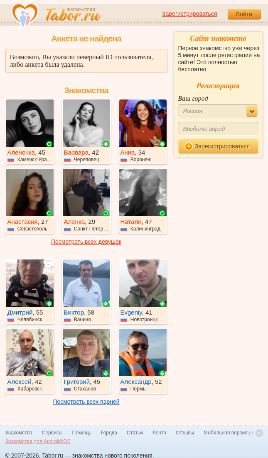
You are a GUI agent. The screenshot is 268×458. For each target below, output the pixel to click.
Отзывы (185, 433)
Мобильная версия (226, 433)
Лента (159, 433)
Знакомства (18, 433)
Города (109, 433)
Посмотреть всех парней (86, 401)
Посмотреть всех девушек (86, 241)
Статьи (135, 433)
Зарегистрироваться (189, 13)
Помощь (81, 433)
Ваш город (193, 98)
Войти (244, 14)
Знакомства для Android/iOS (38, 441)
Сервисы (52, 433)
